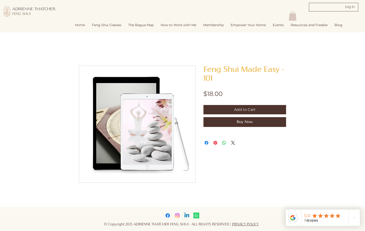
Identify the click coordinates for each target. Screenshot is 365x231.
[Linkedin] (187, 215)
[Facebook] (168, 215)
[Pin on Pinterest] (215, 143)
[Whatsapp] (196, 215)
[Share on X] (233, 143)
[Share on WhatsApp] (224, 143)
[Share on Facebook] (206, 143)
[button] (178, 25)
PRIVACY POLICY (245, 224)
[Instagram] (177, 215)
